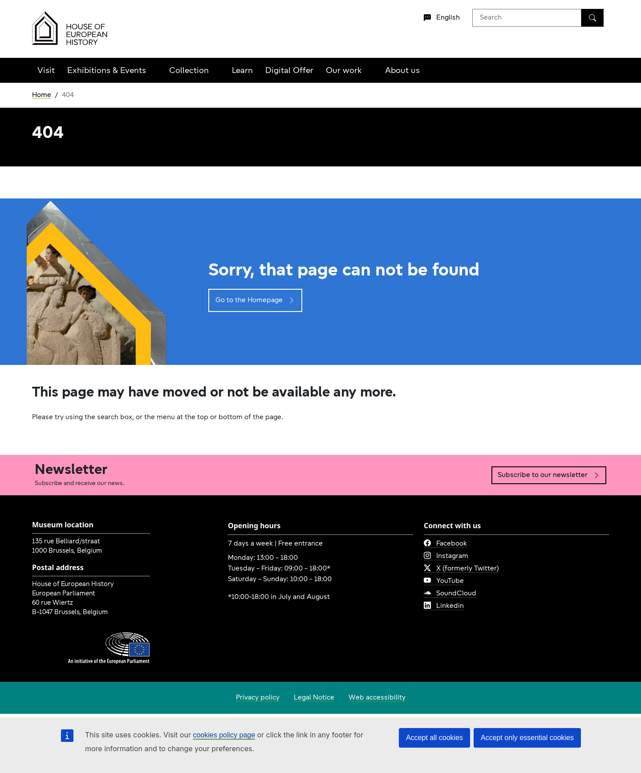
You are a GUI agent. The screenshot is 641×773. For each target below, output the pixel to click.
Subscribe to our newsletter (549, 475)
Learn (242, 71)
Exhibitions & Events (106, 71)
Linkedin (444, 606)
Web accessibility (377, 697)
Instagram (446, 556)
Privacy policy (258, 697)
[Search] (592, 18)
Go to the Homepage (255, 300)
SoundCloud (450, 593)
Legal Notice (314, 697)
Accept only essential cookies (527, 737)
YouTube (444, 581)
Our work (344, 71)
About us (402, 71)
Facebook (445, 543)
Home (41, 95)
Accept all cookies (434, 737)
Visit (46, 71)
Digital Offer (289, 71)
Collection (189, 71)
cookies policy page (224, 735)
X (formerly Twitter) (461, 568)
